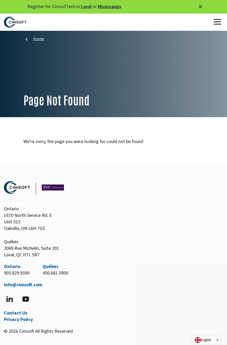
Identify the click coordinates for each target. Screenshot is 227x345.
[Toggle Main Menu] (218, 22)
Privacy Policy (18, 319)
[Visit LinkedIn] (9, 299)
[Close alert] (200, 7)
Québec (51, 266)
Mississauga (109, 6)
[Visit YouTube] (25, 299)
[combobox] (207, 340)
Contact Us (15, 313)
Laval (86, 6)
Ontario (12, 266)
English (203, 340)
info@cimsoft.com (23, 285)
